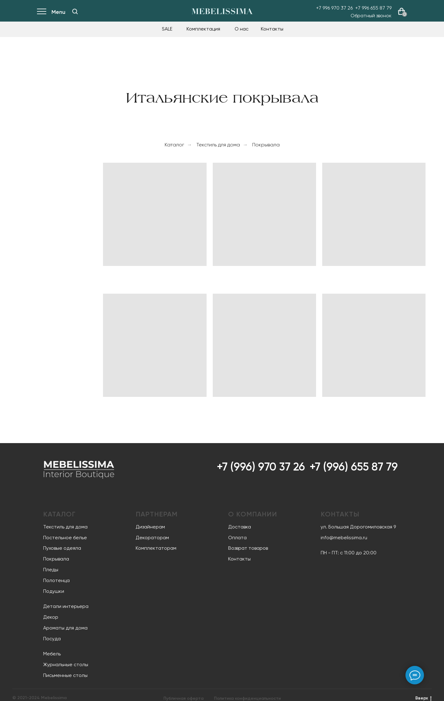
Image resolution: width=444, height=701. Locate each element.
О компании (252, 514)
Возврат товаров (248, 548)
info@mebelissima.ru (344, 537)
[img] (75, 11)
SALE (167, 29)
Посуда (52, 639)
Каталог (174, 145)
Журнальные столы (65, 664)
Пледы (50, 570)
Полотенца (56, 580)
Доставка (239, 527)
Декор (50, 617)
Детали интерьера (65, 606)
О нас (242, 29)
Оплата (237, 537)
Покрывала (266, 145)
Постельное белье (65, 537)
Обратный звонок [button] (371, 15)
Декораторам (152, 537)
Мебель (52, 654)
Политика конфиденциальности (247, 698)
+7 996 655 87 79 (373, 8)
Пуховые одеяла (62, 548)
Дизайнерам (150, 527)
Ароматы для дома (65, 628)
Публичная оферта (183, 698)
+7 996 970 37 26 (334, 8)
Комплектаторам (156, 548)
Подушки (53, 591)
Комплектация (203, 29)
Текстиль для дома (218, 145)
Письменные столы (65, 675)
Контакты (272, 29)
